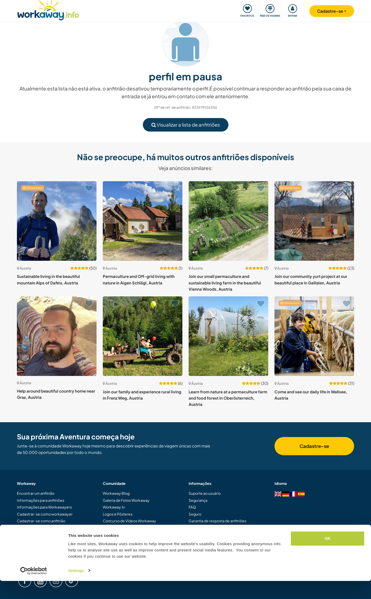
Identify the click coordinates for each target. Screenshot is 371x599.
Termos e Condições (206, 527)
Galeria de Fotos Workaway (126, 500)
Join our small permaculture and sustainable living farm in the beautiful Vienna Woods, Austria (225, 282)
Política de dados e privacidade (215, 534)
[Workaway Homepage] (48, 9)
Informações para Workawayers (44, 507)
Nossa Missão (114, 527)
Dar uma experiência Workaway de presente (54, 527)
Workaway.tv (114, 507)
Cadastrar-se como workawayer (45, 514)
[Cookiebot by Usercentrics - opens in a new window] (33, 589)
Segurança (198, 500)
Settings (76, 589)
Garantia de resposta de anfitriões (217, 520)
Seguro (195, 514)
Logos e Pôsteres (117, 514)
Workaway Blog (116, 493)
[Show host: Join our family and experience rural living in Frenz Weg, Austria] (142, 336)
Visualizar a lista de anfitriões (185, 125)
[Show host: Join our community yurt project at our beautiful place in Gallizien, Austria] (314, 221)
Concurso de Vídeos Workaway (129, 520)
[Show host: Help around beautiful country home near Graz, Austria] (57, 336)
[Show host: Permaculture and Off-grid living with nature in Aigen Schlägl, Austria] (142, 221)
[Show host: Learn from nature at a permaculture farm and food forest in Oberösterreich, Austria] (228, 336)
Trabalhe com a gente (121, 541)
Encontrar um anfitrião (35, 493)
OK (328, 557)
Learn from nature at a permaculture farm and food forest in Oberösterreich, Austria (228, 398)
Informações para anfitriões (40, 500)
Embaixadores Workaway (124, 534)
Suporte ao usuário (205, 493)
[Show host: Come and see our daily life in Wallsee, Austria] (314, 336)
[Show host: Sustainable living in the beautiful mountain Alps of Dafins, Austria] (57, 221)
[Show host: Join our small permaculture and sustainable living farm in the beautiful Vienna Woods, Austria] (228, 221)
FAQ (192, 507)
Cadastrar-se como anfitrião (41, 520)
